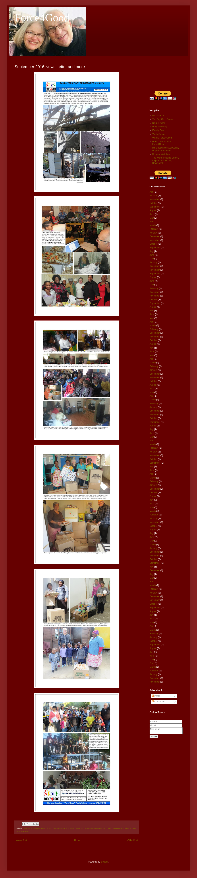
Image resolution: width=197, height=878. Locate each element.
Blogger (104, 862)
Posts (156, 696)
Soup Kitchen (158, 123)
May (152, 218)
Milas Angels (130, 828)
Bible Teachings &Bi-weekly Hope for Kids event (165, 149)
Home (77, 840)
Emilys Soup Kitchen (56, 828)
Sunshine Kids (22, 831)
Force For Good (73, 828)
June (152, 214)
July (151, 251)
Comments (158, 701)
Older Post (132, 840)
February (154, 229)
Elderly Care (158, 130)
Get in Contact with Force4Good (161, 142)
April (152, 192)
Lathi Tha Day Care (115, 828)
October (153, 203)
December (155, 236)
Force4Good (42, 17)
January (153, 195)
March (153, 225)
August (153, 210)
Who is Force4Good (162, 138)
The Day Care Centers (163, 119)
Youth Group (158, 134)
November (155, 199)
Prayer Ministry (159, 126)
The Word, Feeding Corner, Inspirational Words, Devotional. (165, 160)
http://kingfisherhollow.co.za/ (93, 828)
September (155, 206)
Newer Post (21, 840)
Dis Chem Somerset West (34, 828)
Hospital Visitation (161, 154)
